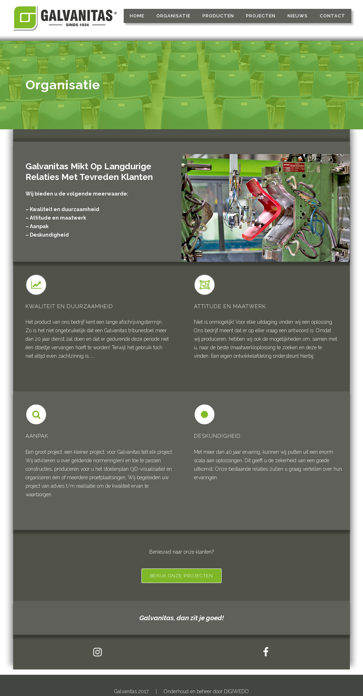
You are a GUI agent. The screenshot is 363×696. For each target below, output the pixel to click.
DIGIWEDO (236, 691)
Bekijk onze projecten (181, 575)
